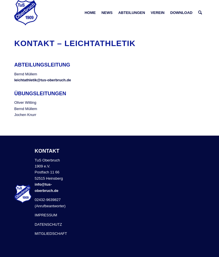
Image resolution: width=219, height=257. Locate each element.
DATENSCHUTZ (48, 224)
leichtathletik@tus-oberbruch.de (42, 80)
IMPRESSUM (46, 215)
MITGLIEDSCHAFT (51, 233)
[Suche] (200, 13)
